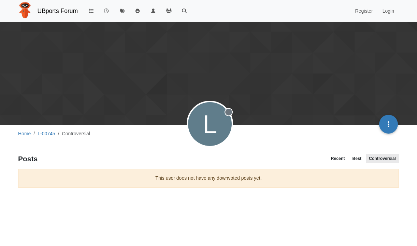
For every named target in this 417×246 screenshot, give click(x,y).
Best (356, 158)
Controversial (382, 158)
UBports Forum (58, 11)
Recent (338, 158)
